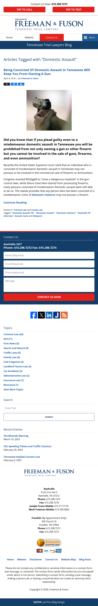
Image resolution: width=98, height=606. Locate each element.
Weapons (37, 216)
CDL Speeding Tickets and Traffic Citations (27, 446)
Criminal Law (20, 210)
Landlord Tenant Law (17, 366)
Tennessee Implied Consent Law (22, 456)
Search (49, 417)
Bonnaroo (11, 384)
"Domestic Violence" (66, 213)
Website (29, 37)
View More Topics (13, 389)
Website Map (68, 559)
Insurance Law (14, 380)
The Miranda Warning (16, 435)
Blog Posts (85, 559)
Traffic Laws (12, 352)
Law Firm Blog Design (49, 602)
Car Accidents (13, 371)
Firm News (11, 343)
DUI (8, 338)
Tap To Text (73, 9)
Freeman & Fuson (58, 589)
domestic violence (43, 194)
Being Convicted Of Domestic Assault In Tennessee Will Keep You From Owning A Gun (47, 72)
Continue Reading (15, 202)
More (92, 37)
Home (9, 37)
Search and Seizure (16, 348)
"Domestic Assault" (45, 213)
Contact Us (52, 37)
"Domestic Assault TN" (23, 213)
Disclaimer (36, 559)
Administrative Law (16, 375)
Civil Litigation (13, 361)
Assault (18, 216)
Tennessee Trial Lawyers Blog (49, 24)
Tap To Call (24, 9)
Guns (25, 216)
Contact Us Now (49, 297)
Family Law (37, 210)
